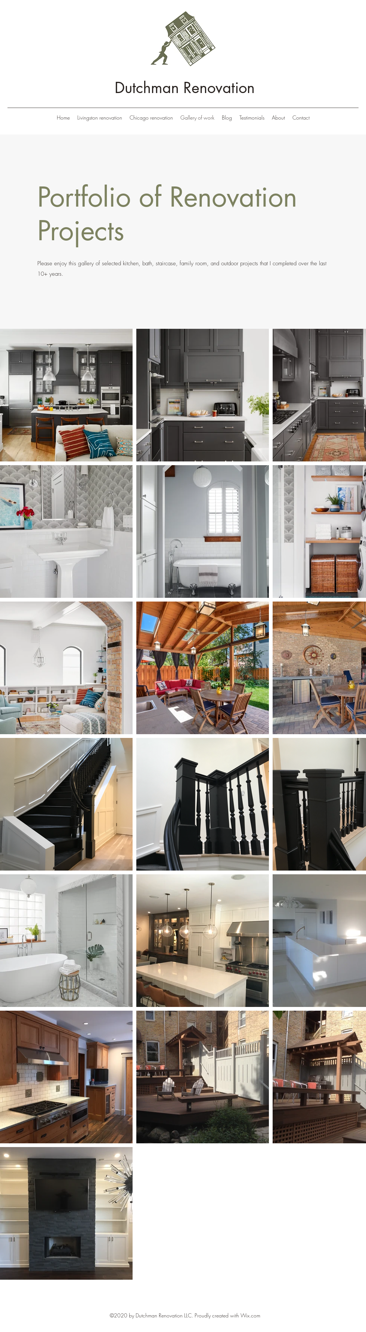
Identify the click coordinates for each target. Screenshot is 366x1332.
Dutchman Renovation (185, 88)
